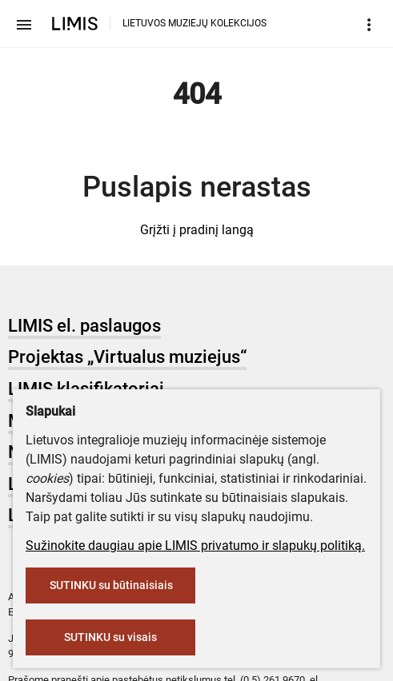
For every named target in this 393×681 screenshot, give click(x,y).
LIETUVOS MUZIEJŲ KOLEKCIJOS (194, 23)
